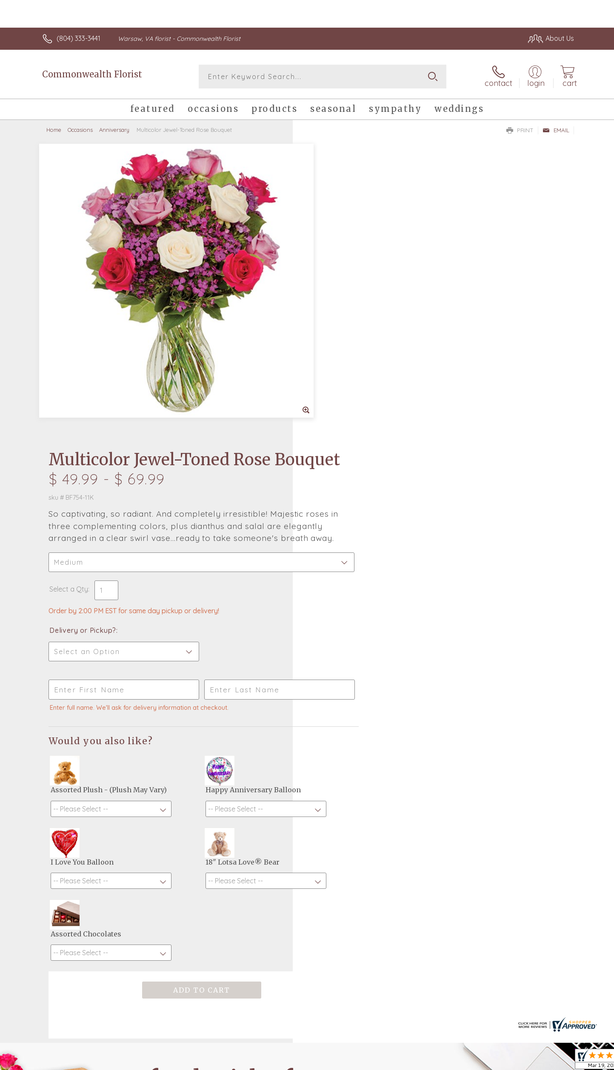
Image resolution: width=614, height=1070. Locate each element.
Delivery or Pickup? (341, 351)
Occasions (80, 129)
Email (556, 130)
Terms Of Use (387, 1061)
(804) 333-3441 (78, 38)
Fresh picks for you (232, 830)
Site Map (551, 1061)
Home (53, 129)
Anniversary (114, 129)
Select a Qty (327, 309)
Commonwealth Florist (92, 74)
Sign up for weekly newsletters (413, 825)
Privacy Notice (437, 1061)
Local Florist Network (498, 1061)
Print (520, 130)
